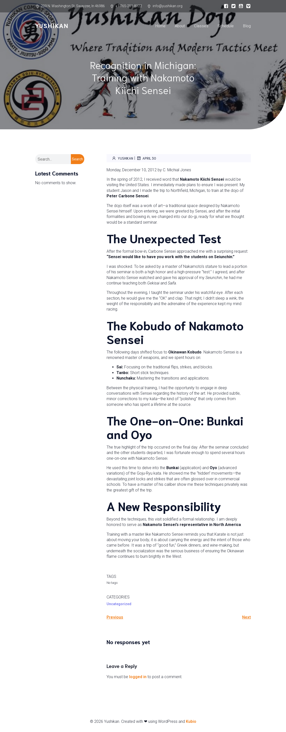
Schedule (226, 26)
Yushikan (122, 158)
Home (160, 26)
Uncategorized (119, 604)
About (180, 26)
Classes (201, 26)
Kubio (191, 721)
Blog (247, 26)
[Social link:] (225, 6)
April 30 (146, 158)
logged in (137, 676)
